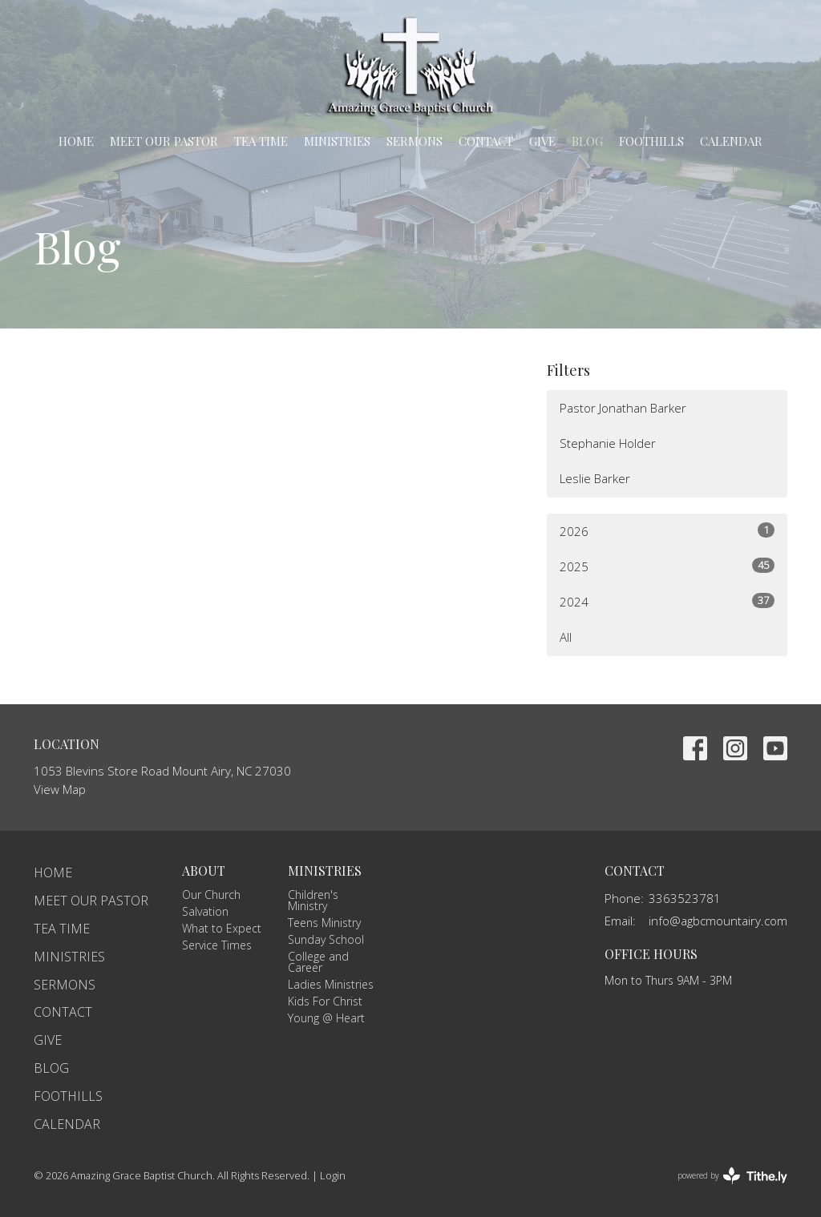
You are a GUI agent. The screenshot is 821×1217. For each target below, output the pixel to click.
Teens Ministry (324, 922)
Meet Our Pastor (164, 141)
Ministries (337, 141)
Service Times (217, 945)
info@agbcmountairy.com (718, 921)
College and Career (318, 962)
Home (76, 141)
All (566, 637)
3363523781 (685, 898)
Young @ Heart (326, 1018)
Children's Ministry (313, 900)
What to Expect (221, 928)
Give (542, 141)
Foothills (651, 141)
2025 (667, 566)
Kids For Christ (325, 1001)
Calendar (731, 141)
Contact (486, 141)
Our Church (211, 894)
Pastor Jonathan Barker (623, 408)
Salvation (205, 911)
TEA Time (261, 141)
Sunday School (326, 939)
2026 (667, 530)
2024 (667, 601)
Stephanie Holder (608, 443)
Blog (587, 141)
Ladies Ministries (331, 984)
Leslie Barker (595, 478)
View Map (60, 789)
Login (333, 1175)
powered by (732, 1175)
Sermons (414, 141)
